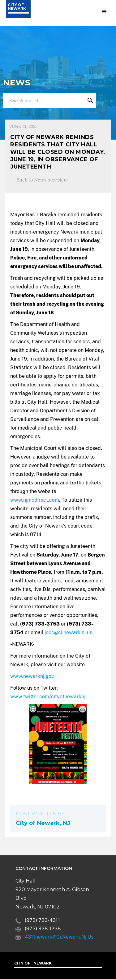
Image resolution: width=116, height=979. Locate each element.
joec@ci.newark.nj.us (68, 632)
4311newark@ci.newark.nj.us (59, 937)
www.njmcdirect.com (34, 500)
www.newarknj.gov (32, 676)
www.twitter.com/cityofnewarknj (47, 697)
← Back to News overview (39, 180)
